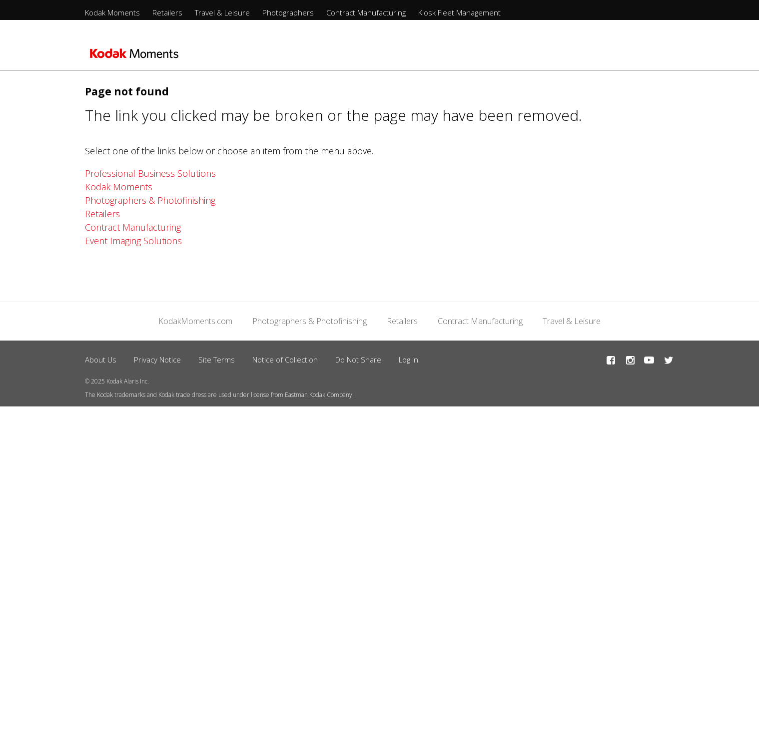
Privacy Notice (157, 360)
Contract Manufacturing (366, 12)
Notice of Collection (285, 360)
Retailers (167, 12)
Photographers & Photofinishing (150, 200)
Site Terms (216, 360)
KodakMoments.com (195, 321)
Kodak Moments (112, 12)
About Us (100, 360)
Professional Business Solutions (150, 173)
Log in (408, 360)
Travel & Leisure (222, 12)
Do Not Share (358, 360)
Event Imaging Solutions (133, 241)
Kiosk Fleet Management (459, 12)
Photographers (288, 12)
